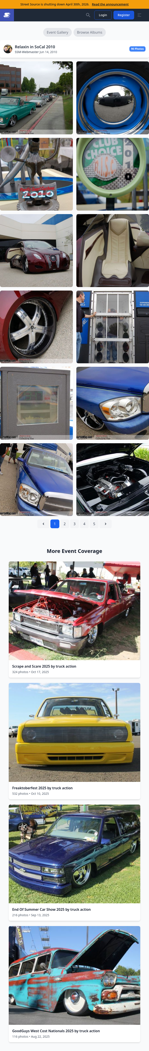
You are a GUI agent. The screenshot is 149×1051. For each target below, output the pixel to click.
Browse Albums (89, 32)
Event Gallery (57, 32)
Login (103, 15)
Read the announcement (110, 4)
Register (124, 15)
